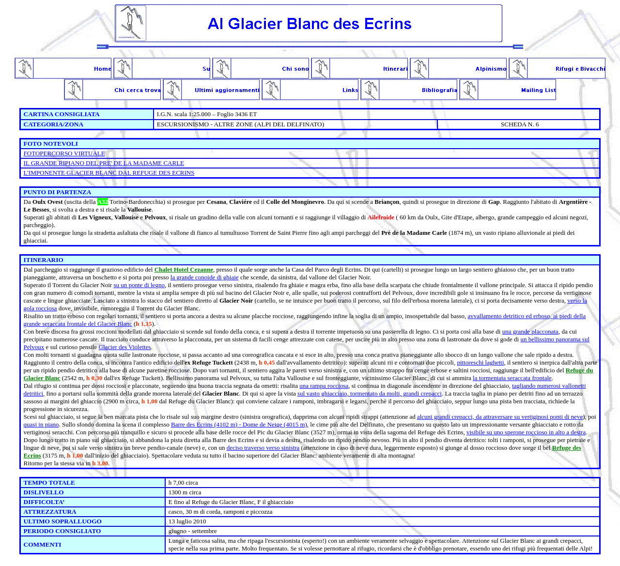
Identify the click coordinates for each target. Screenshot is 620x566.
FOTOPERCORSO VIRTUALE (64, 153)
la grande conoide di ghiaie (204, 277)
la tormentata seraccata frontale (512, 378)
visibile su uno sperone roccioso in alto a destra (526, 432)
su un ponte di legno (138, 285)
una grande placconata (530, 331)
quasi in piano (41, 424)
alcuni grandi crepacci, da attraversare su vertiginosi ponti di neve (500, 416)
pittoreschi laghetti (480, 362)
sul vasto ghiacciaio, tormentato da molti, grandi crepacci (369, 393)
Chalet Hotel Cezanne (184, 269)
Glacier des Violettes (125, 347)
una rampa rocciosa (323, 385)
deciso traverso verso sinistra (263, 447)
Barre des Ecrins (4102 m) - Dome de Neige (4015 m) (239, 424)
